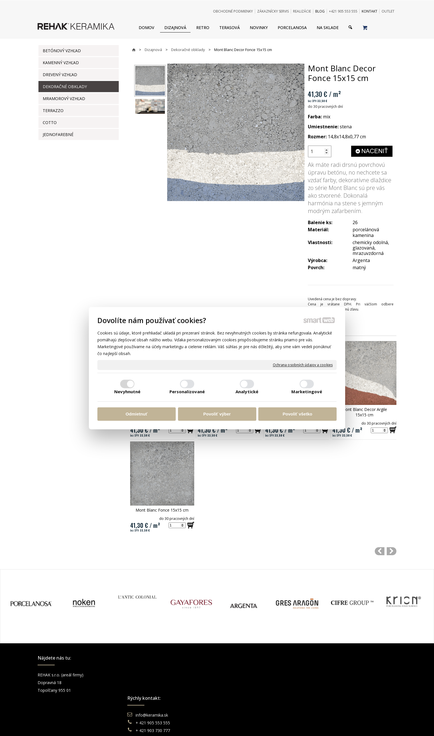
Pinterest (326, 698)
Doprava (235, 682)
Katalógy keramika (244, 698)
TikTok (324, 705)
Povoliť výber (217, 414)
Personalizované (187, 391)
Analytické (247, 391)
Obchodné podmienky (247, 675)
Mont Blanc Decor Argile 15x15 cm (365, 412)
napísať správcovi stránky (201, 724)
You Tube (326, 690)
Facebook (327, 675)
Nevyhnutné (127, 391)
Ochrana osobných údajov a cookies (303, 365)
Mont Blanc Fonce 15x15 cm (162, 510)
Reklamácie (238, 690)
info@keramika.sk (152, 675)
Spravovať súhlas (304, 724)
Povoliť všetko (297, 414)
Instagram (327, 682)
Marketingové (306, 391)
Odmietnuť (137, 414)
